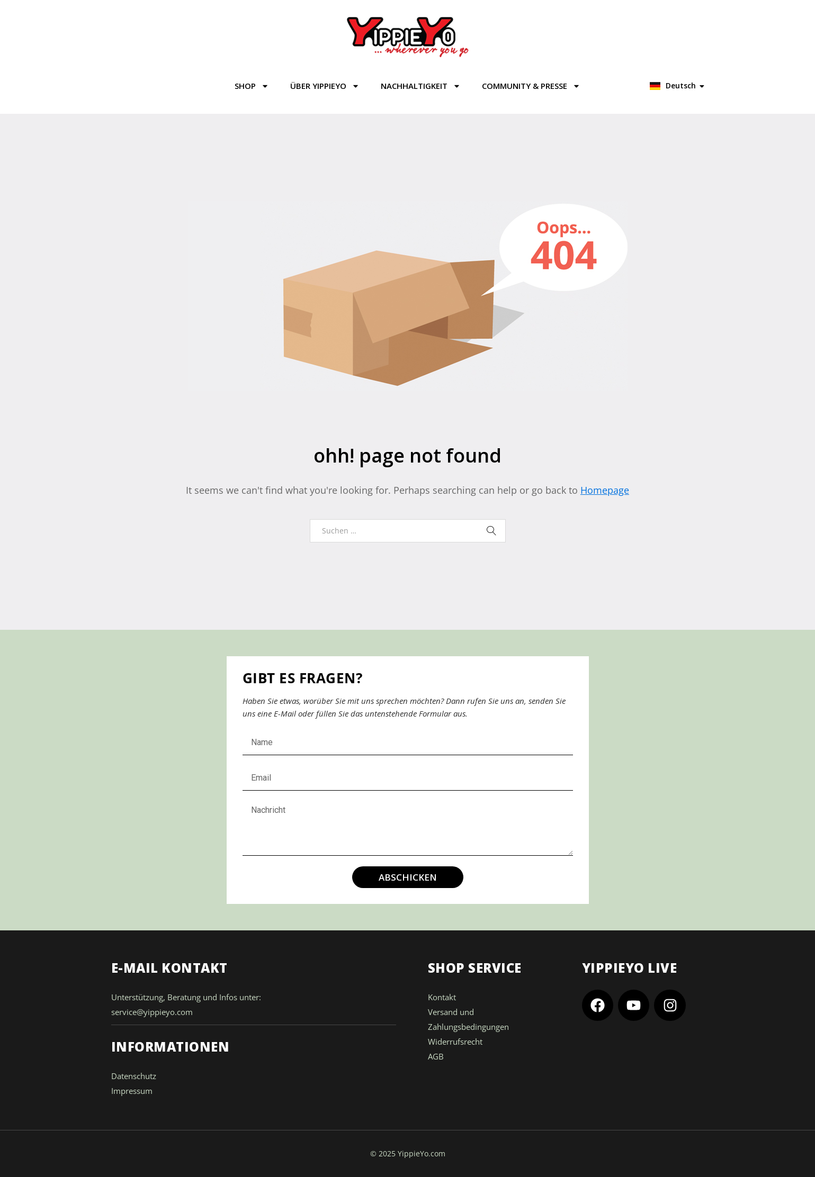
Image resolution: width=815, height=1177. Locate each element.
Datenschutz (133, 1076)
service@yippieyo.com (152, 1012)
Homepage (604, 490)
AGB (436, 1056)
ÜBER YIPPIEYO (325, 86)
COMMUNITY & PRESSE (531, 86)
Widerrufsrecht (455, 1041)
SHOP (252, 86)
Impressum (132, 1090)
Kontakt (442, 997)
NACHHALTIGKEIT (421, 86)
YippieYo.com (421, 1153)
